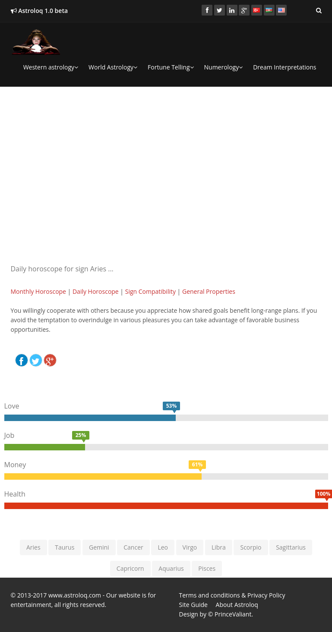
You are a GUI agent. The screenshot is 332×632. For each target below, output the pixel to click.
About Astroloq (237, 605)
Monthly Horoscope (38, 291)
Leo (163, 547)
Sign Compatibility (150, 291)
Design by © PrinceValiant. (216, 614)
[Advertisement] (166, 153)
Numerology (223, 67)
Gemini (99, 547)
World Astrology (113, 67)
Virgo (190, 547)
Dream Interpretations (284, 67)
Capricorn (130, 568)
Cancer (133, 547)
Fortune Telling (170, 67)
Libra (219, 547)
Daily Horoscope (96, 291)
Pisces (206, 568)
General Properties (208, 291)
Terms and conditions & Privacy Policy (232, 595)
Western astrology (50, 67)
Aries (33, 547)
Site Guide (193, 605)
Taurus (64, 547)
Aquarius (170, 568)
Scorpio (250, 547)
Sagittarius (291, 547)
